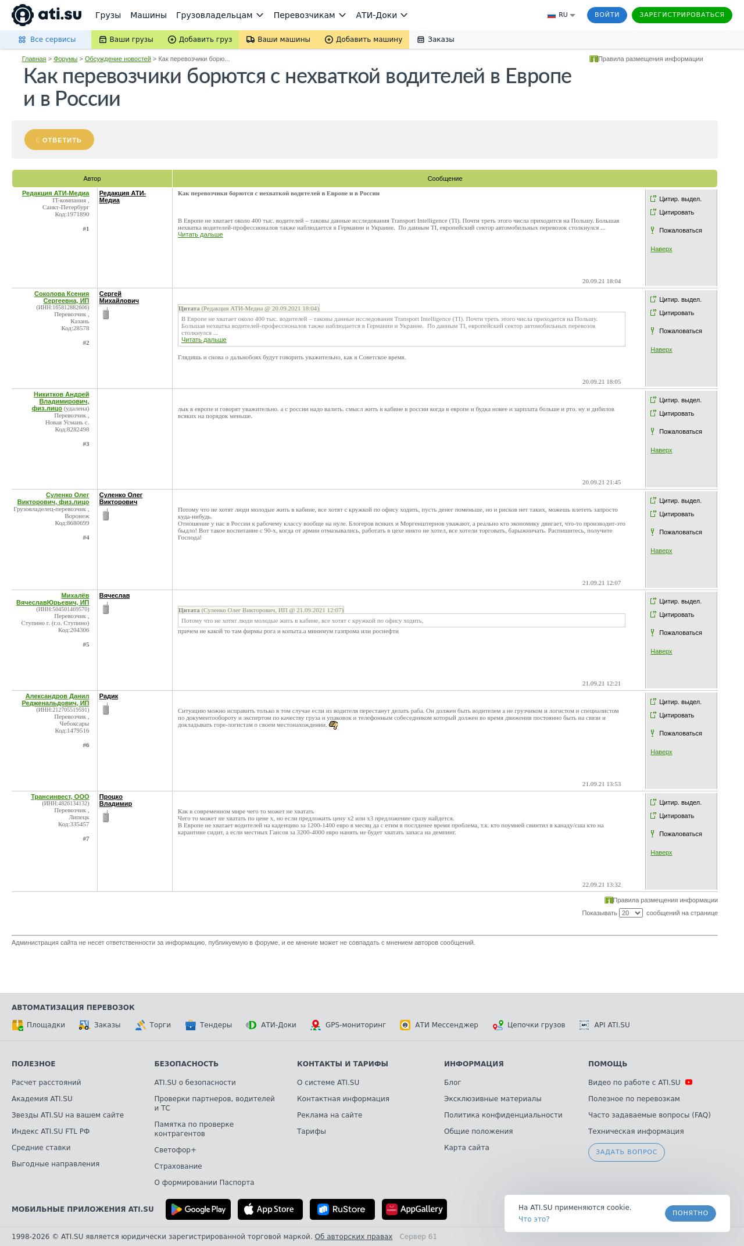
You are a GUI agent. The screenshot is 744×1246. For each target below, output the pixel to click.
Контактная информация (343, 1099)
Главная (34, 58)
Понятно (691, 1213)
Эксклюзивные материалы (493, 1099)
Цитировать (676, 212)
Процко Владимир (115, 800)
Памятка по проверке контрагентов (194, 1129)
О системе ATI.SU (328, 1083)
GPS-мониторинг (348, 1025)
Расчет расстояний (46, 1083)
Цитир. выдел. (680, 198)
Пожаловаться (680, 230)
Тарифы (311, 1131)
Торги (153, 1025)
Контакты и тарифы (342, 1064)
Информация (474, 1064)
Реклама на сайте (329, 1115)
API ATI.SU (605, 1025)
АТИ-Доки (271, 1025)
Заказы (100, 1025)
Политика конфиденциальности (503, 1115)
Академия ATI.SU (42, 1099)
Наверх (661, 248)
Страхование (178, 1166)
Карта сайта (466, 1148)
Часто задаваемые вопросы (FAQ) (649, 1115)
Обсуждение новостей (118, 58)
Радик (109, 695)
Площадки (38, 1025)
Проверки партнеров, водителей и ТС (215, 1103)
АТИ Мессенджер (439, 1025)
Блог (453, 1083)
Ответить (62, 140)
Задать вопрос (626, 1152)
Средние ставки (41, 1148)
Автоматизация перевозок (73, 1008)
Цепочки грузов (529, 1025)
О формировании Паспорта (205, 1183)
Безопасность (187, 1064)
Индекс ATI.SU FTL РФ (51, 1131)
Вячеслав (114, 595)
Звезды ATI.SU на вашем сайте (68, 1115)
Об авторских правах (354, 1237)
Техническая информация (636, 1131)
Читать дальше (200, 234)
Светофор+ (175, 1150)
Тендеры (208, 1025)
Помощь (607, 1064)
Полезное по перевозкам (634, 1099)
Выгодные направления (55, 1164)
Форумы (65, 58)
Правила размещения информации (650, 58)
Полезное (33, 1064)
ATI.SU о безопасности (195, 1083)
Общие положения (478, 1131)
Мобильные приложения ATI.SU (83, 1209)
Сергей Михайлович (119, 297)
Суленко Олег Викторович (121, 498)
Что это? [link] (534, 1219)
